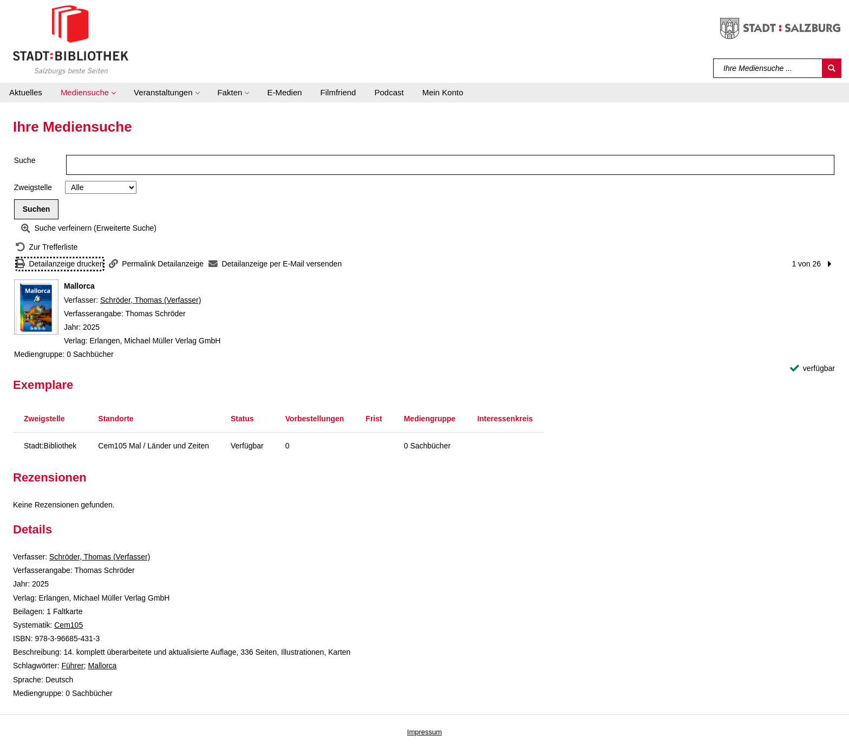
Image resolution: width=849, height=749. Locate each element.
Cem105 (68, 625)
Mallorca (102, 665)
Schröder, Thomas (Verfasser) (150, 300)
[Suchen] (831, 68)
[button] (88, 92)
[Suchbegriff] (768, 68)
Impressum (424, 732)
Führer (72, 665)
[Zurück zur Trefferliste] (46, 247)
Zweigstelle (33, 187)
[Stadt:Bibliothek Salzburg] (70, 39)
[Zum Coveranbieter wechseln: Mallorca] (36, 307)
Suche (25, 160)
